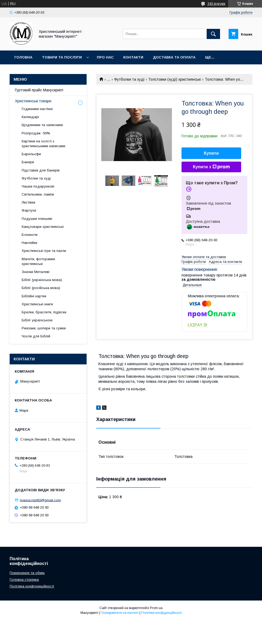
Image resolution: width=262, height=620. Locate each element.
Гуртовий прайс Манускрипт (39, 90)
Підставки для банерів (41, 170)
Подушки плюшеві (37, 219)
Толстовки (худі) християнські (174, 79)
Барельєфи (31, 154)
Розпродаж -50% (36, 133)
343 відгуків (216, 4)
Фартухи (29, 210)
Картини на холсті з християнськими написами (43, 143)
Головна (23, 57)
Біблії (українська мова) (42, 280)
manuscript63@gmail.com (40, 500)
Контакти (133, 57)
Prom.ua (156, 608)
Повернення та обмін (27, 573)
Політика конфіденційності (32, 586)
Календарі (30, 117)
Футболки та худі (129, 79)
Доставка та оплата (174, 57)
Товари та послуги (62, 57)
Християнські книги (37, 304)
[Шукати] (213, 34)
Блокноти (29, 235)
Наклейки (29, 243)
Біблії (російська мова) (41, 288)
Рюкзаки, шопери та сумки (44, 328)
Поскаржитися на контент (120, 613)
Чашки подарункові (38, 186)
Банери (28, 162)
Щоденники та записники (42, 125)
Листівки (28, 202)
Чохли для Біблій (36, 336)
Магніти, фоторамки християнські (38, 261)
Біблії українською (37, 320)
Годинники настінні (37, 109)
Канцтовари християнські (43, 227)
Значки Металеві (35, 272)
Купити (211, 153)
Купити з (211, 167)
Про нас (105, 57)
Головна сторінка (24, 580)
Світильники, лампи (38, 194)
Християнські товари (33, 101)
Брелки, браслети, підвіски (44, 312)
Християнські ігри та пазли (44, 251)
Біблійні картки (34, 296)
